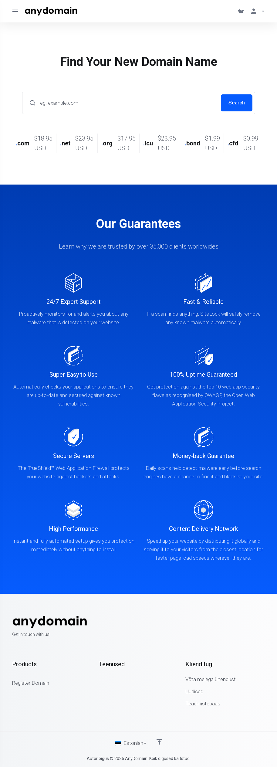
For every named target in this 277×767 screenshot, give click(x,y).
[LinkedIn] (265, 626)
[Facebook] (245, 626)
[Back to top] (159, 742)
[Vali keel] (131, 743)
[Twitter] (255, 626)
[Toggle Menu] (15, 11)
